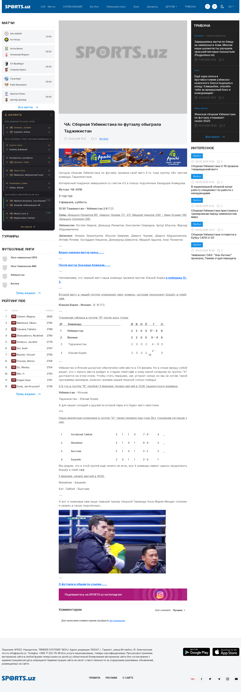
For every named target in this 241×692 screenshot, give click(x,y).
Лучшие (178, 610)
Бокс (136, 6)
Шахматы (152, 6)
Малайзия (75, 442)
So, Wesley (20, 367)
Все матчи (28, 107)
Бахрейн (74, 459)
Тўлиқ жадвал (28, 293)
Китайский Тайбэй (80, 434)
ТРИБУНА (190, 6)
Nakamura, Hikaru (23, 323)
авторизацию (117, 620)
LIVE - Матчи (48, 6)
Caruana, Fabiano (23, 329)
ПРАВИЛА (94, 677)
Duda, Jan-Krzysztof (25, 386)
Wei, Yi (17, 373)
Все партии (28, 227)
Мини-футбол (201, 108)
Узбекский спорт (116, 6)
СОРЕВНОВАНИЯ (72, 6)
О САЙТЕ (128, 677)
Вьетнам (74, 451)
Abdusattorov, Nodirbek (27, 335)
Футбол (94, 6)
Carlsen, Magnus (23, 316)
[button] (214, 6)
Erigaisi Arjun (21, 380)
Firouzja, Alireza (22, 361)
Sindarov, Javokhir (24, 342)
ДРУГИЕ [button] (170, 6)
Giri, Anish (19, 348)
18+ (193, 679)
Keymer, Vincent (23, 354)
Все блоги (215, 136)
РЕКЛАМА (111, 677)
